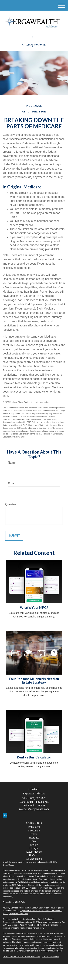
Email (11, 483)
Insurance (34, 837)
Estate (34, 834)
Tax (34, 841)
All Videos (34, 855)
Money (34, 844)
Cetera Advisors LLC (28, 922)
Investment (34, 830)
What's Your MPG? (34, 608)
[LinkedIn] (33, 37)
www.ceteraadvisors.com (51, 951)
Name (12, 462)
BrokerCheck (8, 865)
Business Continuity (50, 956)
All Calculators (34, 858)
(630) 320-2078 (34, 45)
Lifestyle (33, 848)
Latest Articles (34, 851)
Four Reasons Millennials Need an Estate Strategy (34, 680)
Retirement (34, 827)
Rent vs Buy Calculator (34, 757)
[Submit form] (14, 536)
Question (11, 504)
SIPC (44, 925)
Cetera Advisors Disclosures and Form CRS (21, 956)
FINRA (38, 925)
